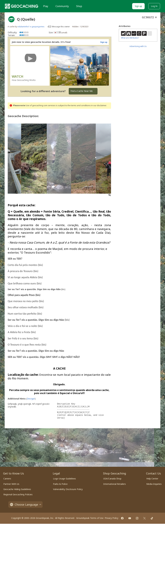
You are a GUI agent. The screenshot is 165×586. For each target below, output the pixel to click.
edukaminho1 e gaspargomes (31, 26)
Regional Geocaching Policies (18, 494)
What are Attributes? (130, 38)
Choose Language (25, 504)
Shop (79, 6)
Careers (7, 478)
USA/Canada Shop (112, 478)
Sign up (138, 6)
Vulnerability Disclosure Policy (68, 489)
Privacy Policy (111, 518)
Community (62, 6)
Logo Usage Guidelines (64, 478)
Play (45, 6)
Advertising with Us (138, 46)
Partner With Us (11, 483)
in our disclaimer (98, 105)
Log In (154, 6)
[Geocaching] (21, 6)
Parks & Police (60, 483)
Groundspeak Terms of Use (89, 518)
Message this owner (61, 26)
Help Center (152, 478)
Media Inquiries (154, 483)
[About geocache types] (11, 19)
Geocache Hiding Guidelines (17, 489)
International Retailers (114, 483)
